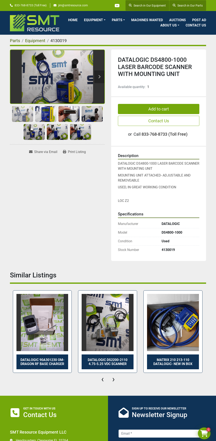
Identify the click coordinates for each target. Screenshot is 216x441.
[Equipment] (35, 40)
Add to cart (158, 109)
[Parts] (15, 40)
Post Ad (199, 20)
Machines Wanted (147, 20)
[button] (94, 20)
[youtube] (116, 5)
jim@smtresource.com (73, 5)
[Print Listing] (74, 152)
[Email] (162, 434)
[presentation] (102, 379)
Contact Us (196, 25)
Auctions (177, 20)
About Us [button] (168, 25)
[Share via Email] (43, 152)
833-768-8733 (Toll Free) (31, 5)
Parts (117, 20)
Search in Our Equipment (147, 5)
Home (73, 20)
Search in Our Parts (188, 5)
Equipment (93, 20)
